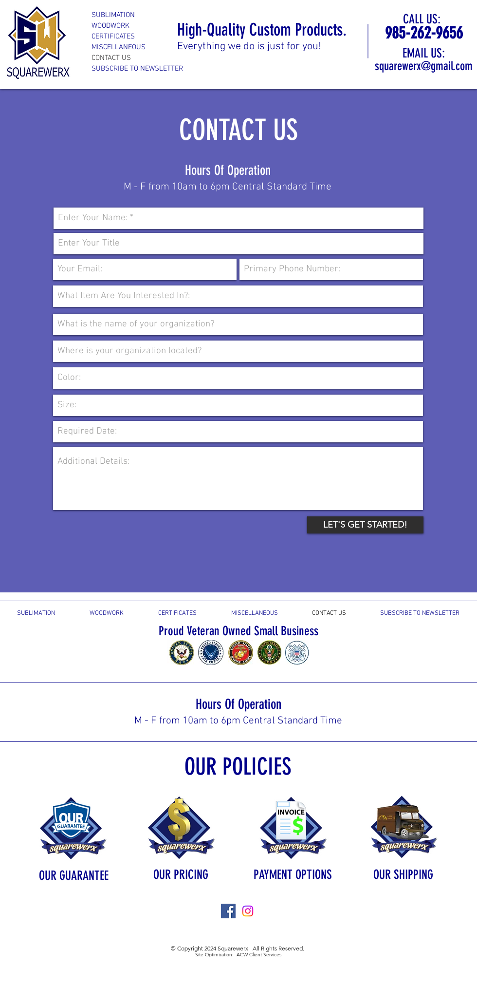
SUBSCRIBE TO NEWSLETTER (137, 68)
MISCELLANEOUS (119, 47)
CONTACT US (111, 58)
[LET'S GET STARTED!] (365, 524)
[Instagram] (247, 911)
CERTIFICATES (113, 36)
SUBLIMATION (113, 15)
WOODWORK (110, 25)
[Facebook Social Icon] (228, 911)
